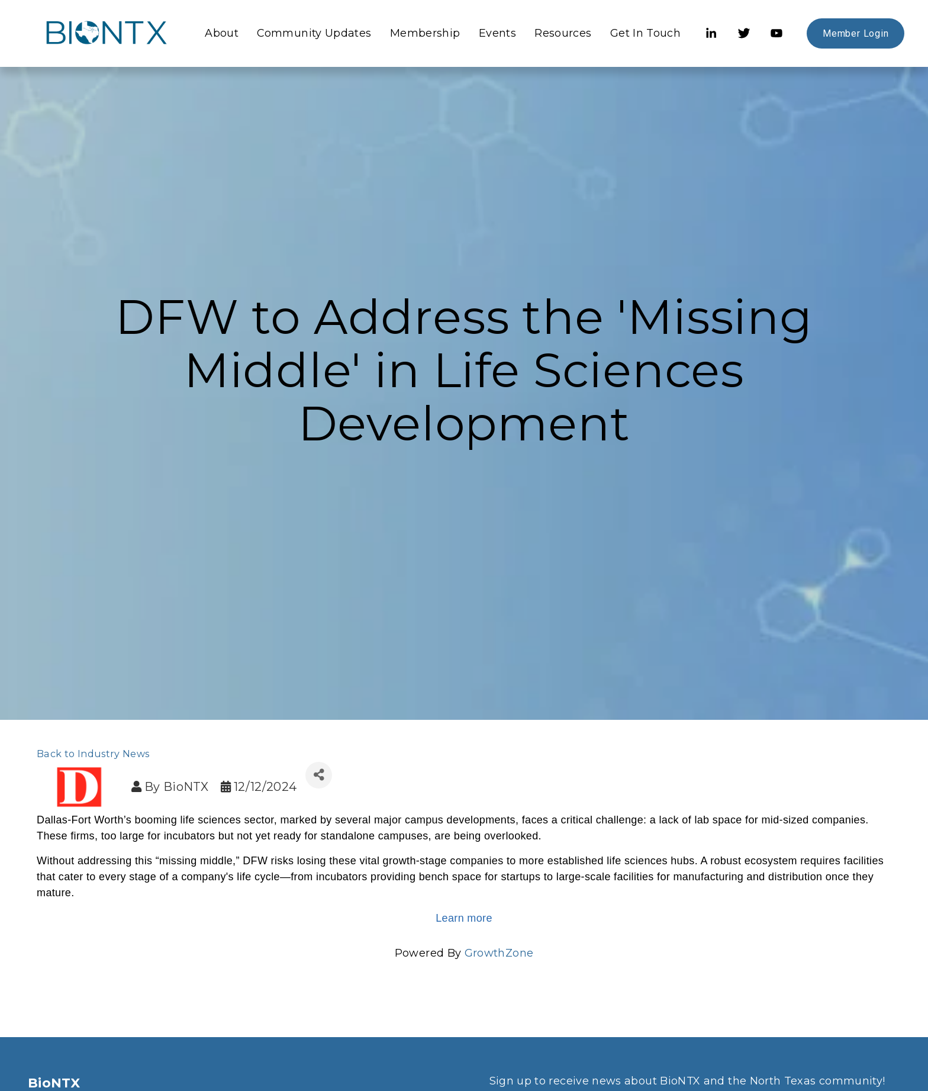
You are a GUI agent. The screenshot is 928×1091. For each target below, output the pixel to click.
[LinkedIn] (707, 36)
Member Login (852, 35)
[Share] (318, 775)
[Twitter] (739, 36)
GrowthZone (499, 953)
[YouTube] (772, 36)
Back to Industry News (93, 753)
